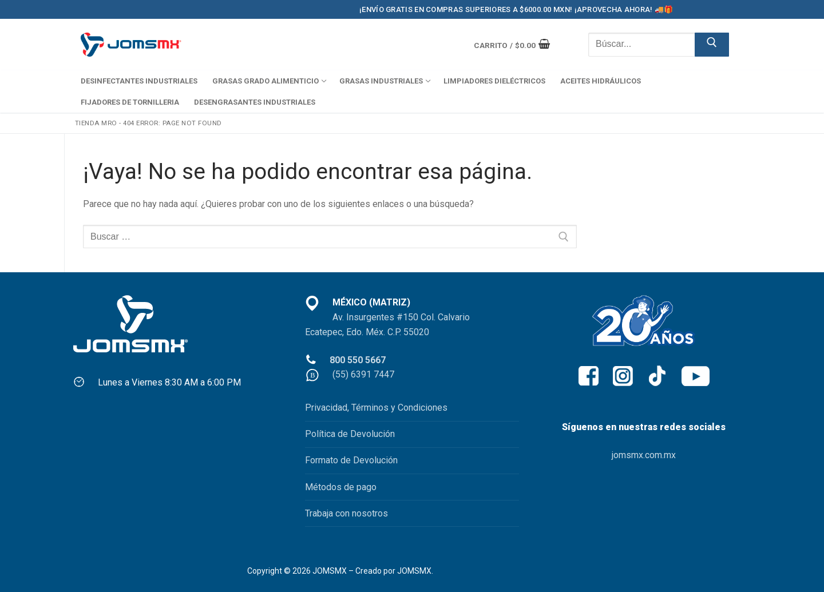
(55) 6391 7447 (363, 374)
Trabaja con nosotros (346, 513)
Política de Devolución (350, 433)
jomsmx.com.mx (644, 455)
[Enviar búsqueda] (712, 45)
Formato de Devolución (351, 460)
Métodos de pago (341, 487)
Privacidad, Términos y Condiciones (376, 407)
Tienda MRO (96, 123)
